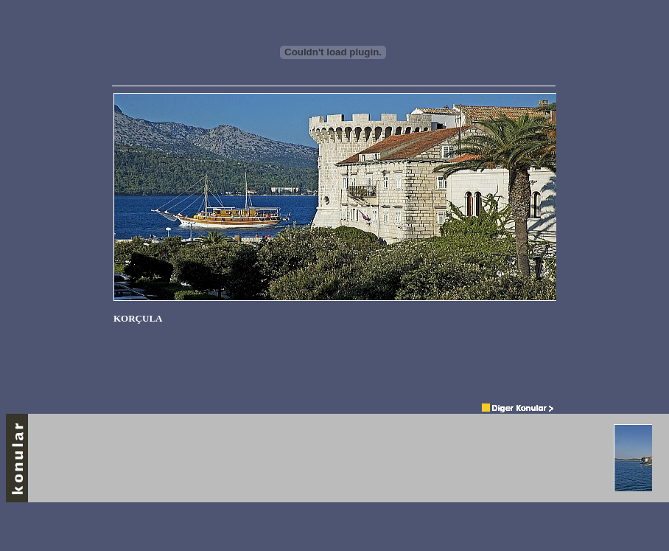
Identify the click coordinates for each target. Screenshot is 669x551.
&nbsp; (334, 240)
